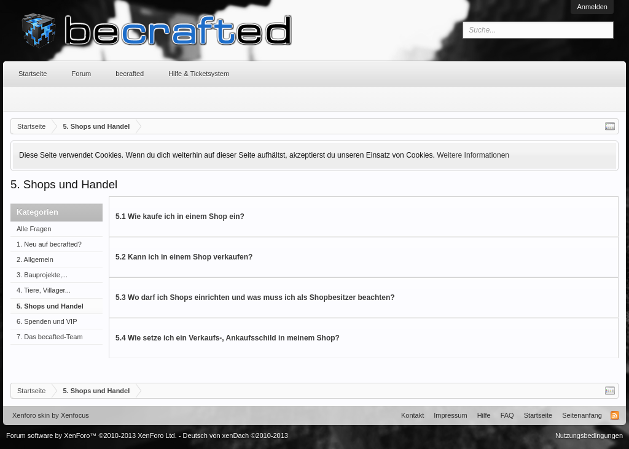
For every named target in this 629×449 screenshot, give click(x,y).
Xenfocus (75, 415)
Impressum (450, 415)
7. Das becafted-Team (50, 336)
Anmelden (592, 6)
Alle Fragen (34, 228)
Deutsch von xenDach (235, 435)
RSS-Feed (615, 415)
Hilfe (484, 415)
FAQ (507, 415)
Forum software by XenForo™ (91, 435)
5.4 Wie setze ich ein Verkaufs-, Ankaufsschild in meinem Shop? (227, 338)
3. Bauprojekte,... (42, 274)
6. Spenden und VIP (47, 321)
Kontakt (412, 415)
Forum (81, 73)
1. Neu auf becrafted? (49, 244)
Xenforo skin (31, 415)
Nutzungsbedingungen (589, 435)
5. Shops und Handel (50, 306)
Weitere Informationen (473, 155)
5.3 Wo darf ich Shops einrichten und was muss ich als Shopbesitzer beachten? (255, 297)
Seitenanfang (582, 415)
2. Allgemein (35, 259)
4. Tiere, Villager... (44, 290)
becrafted (129, 73)
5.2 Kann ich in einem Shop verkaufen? (183, 257)
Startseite (32, 73)
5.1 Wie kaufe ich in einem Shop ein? (179, 216)
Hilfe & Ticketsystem (198, 73)
